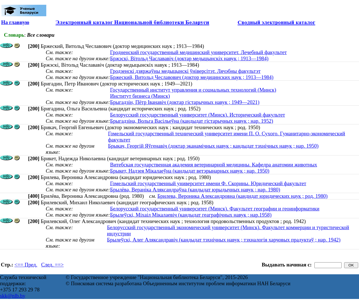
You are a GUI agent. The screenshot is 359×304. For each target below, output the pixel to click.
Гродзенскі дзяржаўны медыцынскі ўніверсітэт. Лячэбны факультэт (185, 71)
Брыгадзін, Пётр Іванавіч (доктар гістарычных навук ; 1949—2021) (184, 102)
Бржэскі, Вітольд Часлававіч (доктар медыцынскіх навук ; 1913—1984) (189, 58)
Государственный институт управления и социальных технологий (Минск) (193, 90)
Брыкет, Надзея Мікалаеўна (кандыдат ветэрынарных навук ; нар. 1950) (189, 171)
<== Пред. (26, 265)
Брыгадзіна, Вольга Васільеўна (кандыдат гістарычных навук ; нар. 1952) (191, 121)
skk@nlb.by (12, 296)
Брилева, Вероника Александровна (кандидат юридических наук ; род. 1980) (242, 196)
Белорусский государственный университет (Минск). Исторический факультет (197, 115)
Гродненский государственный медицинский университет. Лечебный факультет (198, 52)
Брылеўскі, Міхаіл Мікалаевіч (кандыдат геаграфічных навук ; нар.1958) (190, 215)
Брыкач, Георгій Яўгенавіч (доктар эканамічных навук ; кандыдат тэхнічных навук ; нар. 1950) (213, 146)
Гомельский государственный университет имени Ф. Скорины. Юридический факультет (208, 183)
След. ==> (52, 265)
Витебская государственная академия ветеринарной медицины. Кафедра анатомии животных (213, 165)
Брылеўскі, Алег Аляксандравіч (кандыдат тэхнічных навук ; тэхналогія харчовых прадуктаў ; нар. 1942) (223, 240)
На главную (15, 22)
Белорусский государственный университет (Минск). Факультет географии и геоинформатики (214, 209)
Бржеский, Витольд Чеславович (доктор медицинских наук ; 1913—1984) (191, 77)
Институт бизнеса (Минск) (140, 96)
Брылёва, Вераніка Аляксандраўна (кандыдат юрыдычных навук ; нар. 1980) (195, 189)
